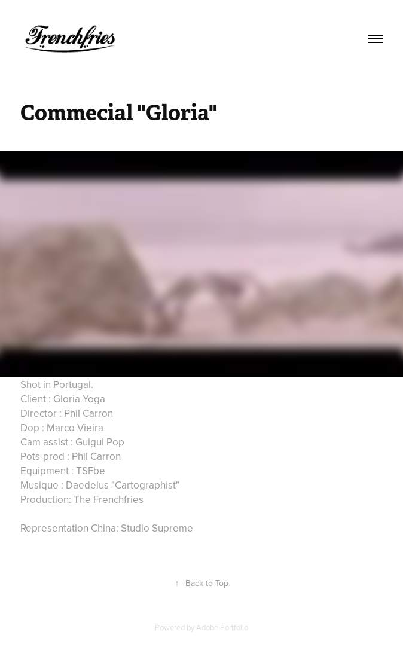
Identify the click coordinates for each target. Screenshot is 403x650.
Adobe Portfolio (222, 627)
